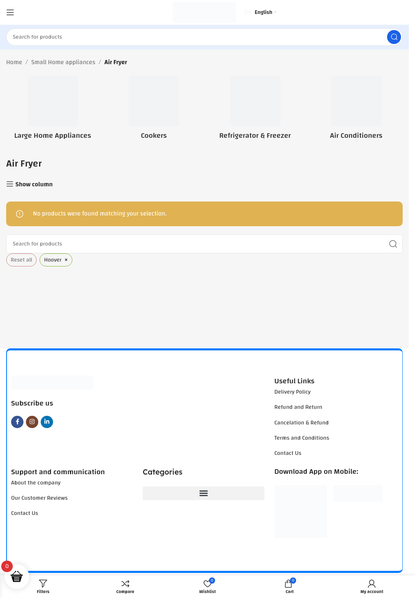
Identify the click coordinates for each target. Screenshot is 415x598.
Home (14, 62)
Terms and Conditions (301, 438)
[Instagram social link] (32, 422)
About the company (35, 482)
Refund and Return (298, 407)
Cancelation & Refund (301, 422)
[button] (203, 493)
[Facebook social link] (17, 422)
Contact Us (287, 453)
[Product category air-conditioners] (356, 110)
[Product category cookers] (153, 110)
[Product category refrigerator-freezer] (255, 110)
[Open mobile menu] (10, 12)
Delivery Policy (292, 392)
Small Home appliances (63, 62)
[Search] (204, 37)
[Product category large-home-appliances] (52, 110)
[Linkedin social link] (47, 422)
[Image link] (52, 382)
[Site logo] (204, 12)
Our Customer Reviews (39, 498)
